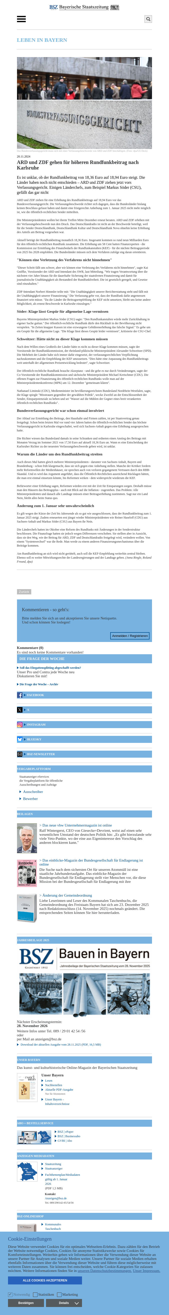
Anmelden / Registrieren (130, 636)
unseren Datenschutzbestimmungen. (105, 1271)
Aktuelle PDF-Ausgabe (59, 1089)
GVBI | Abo (65, 1140)
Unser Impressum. (146, 1271)
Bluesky (34, 739)
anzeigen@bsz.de (48, 1039)
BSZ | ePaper (66, 1131)
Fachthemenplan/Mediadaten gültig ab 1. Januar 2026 (59, 1181)
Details (68, 1303)
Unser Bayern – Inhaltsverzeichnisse (57, 1102)
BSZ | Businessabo (69, 1136)
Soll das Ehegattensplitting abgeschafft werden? (50, 668)
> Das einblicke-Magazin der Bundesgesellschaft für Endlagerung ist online (91, 862)
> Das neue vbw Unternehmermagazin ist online (76, 825)
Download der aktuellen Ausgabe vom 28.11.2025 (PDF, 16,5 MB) (61, 1044)
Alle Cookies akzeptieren (45, 1280)
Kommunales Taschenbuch (53, 1227)
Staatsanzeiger (53, 1168)
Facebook (35, 695)
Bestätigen (26, 1303)
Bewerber (30, 799)
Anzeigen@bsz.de (56, 1198)
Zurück (24, 592)
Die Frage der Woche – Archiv (39, 684)
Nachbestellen (53, 1085)
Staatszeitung (53, 1164)
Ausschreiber (33, 792)
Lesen (48, 1080)
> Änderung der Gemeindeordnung (66, 895)
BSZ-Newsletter (41, 754)
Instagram (36, 724)
